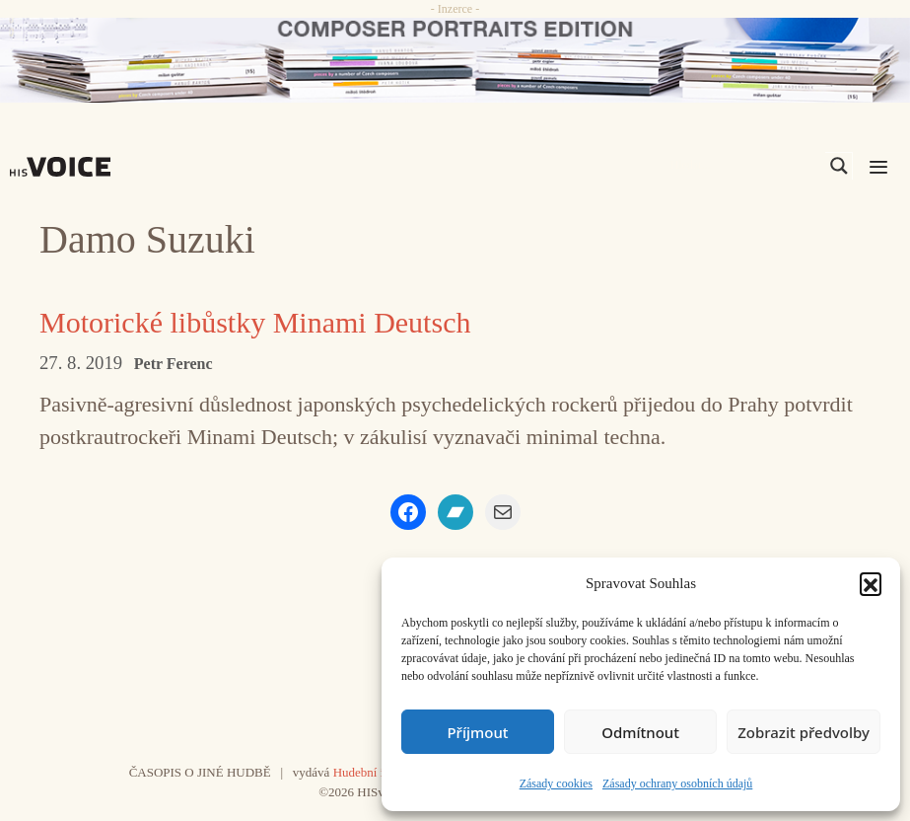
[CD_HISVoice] (455, 60)
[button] (870, 583)
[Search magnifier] (839, 166)
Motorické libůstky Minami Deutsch (254, 322)
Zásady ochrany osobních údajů (677, 783)
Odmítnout (640, 732)
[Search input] (745, 166)
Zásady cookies (556, 783)
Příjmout (477, 732)
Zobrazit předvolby (803, 732)
